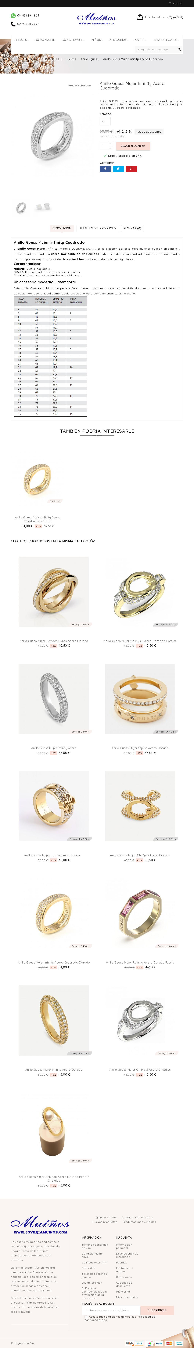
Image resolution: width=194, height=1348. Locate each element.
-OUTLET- (140, 40)
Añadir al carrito (133, 146)
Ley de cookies (92, 1282)
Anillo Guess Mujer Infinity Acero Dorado (54, 1069)
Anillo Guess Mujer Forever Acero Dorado (54, 855)
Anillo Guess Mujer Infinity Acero (54, 748)
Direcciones (124, 1277)
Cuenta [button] (176, 3)
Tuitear (118, 169)
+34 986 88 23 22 (25, 24)
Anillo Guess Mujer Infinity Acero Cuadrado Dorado (37, 519)
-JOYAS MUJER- (44, 40)
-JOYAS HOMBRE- (72, 40)
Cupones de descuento (124, 1284)
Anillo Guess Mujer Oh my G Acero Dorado (140, 855)
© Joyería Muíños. (23, 1343)
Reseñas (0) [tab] (133, 228)
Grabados (88, 1268)
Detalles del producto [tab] (97, 228)
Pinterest (131, 169)
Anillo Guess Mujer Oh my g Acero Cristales (140, 1069)
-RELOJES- (21, 40)
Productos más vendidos (139, 1222)
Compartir (105, 169)
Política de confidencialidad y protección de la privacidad (94, 1293)
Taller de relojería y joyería (95, 1275)
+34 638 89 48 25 (25, 15)
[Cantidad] (104, 146)
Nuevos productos (105, 1222)
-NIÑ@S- (96, 40)
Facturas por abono (125, 1269)
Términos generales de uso (95, 1246)
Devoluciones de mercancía (127, 1255)
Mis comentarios (127, 1297)
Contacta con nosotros (137, 1217)
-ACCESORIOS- (118, 40)
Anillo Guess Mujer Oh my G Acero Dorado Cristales (140, 641)
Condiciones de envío (92, 1255)
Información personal (124, 1246)
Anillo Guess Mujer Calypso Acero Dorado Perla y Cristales (54, 1178)
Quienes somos (106, 1217)
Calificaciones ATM (94, 1262)
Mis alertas (123, 1291)
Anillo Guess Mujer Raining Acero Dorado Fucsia (140, 962)
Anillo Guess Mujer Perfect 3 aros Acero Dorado (54, 641)
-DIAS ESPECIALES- (165, 40)
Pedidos (121, 1262)
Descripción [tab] (61, 228)
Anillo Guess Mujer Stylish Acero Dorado (140, 748)
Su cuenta (124, 1237)
